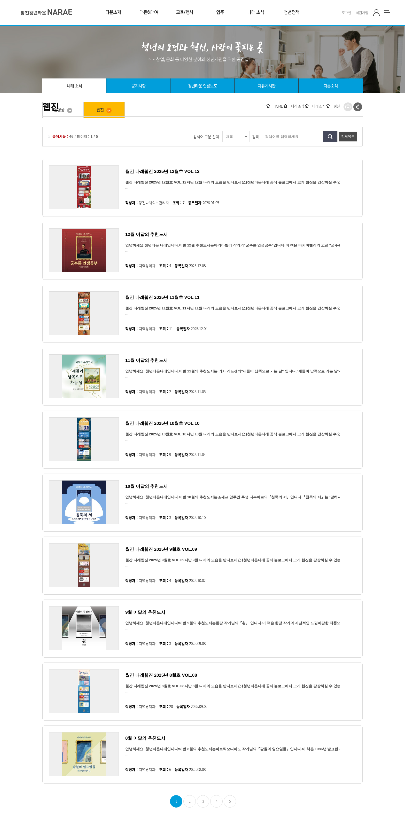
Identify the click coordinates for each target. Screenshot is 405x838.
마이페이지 (376, 12)
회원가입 (362, 12)
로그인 (346, 12)
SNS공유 (357, 106)
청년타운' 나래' (47, 12)
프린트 (348, 106)
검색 (255, 136)
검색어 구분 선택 (206, 136)
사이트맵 (387, 12)
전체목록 (348, 136)
